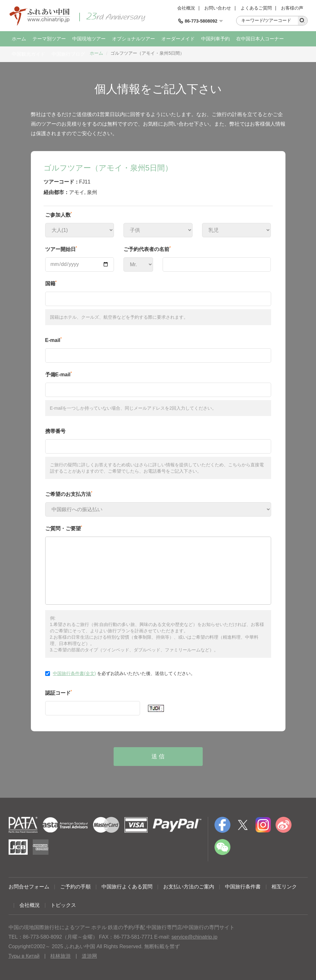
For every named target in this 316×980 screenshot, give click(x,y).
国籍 (51, 283)
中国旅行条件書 (243, 886)
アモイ (76, 192)
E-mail (53, 340)
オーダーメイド (178, 38)
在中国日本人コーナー (260, 38)
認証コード (58, 692)
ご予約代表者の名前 (147, 249)
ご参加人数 (58, 214)
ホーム (19, 38)
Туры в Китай (24, 956)
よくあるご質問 (256, 7)
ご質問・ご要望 (63, 528)
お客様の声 (292, 7)
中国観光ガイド (28, 54)
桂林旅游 (60, 956)
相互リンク (284, 886)
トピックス (63, 905)
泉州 (92, 192)
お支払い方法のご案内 (188, 886)
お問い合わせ (217, 7)
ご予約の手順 (75, 886)
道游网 (89, 956)
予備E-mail (58, 374)
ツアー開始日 (61, 249)
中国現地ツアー (89, 38)
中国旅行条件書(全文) (74, 673)
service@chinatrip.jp (194, 937)
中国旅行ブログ (68, 54)
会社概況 (186, 7)
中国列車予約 (215, 38)
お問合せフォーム (29, 886)
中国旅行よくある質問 (127, 886)
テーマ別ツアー (49, 38)
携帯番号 (55, 431)
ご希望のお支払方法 (69, 493)
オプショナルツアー (133, 38)
